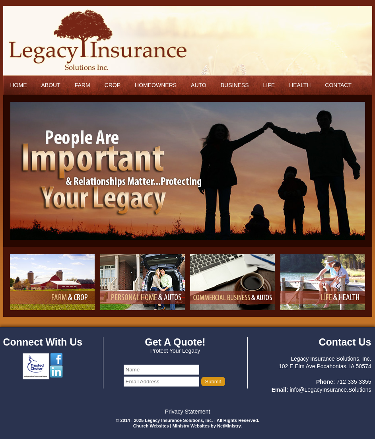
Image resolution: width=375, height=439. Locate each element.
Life (269, 85)
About (50, 85)
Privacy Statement (187, 411)
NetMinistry (229, 425)
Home (18, 85)
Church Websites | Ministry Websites (172, 425)
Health (300, 85)
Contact (338, 85)
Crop (112, 85)
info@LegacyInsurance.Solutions (330, 390)
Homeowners (156, 85)
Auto (198, 85)
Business (235, 85)
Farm (82, 85)
